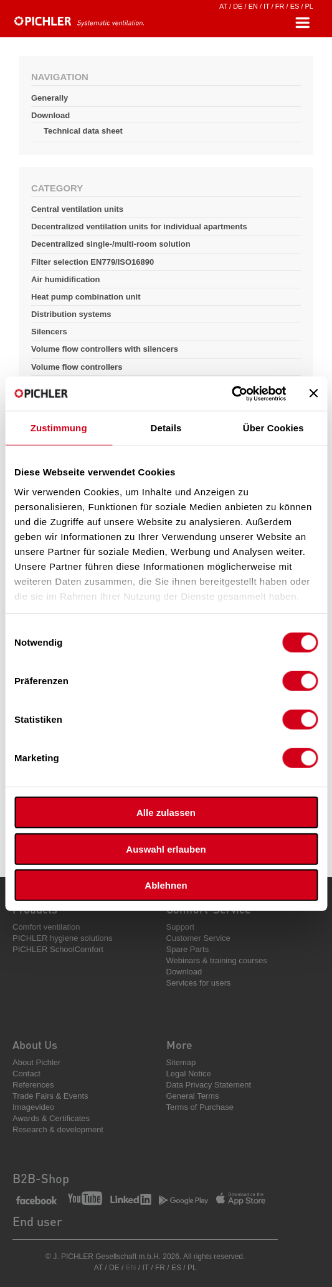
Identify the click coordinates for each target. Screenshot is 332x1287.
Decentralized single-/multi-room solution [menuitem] (111, 244)
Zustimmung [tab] (59, 428)
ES (295, 6)
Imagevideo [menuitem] (33, 1107)
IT (266, 6)
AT (223, 6)
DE (237, 6)
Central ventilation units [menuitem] (77, 209)
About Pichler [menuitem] (36, 1062)
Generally (49, 98)
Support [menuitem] (180, 927)
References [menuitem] (33, 1084)
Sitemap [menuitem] (181, 1062)
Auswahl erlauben (166, 848)
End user (37, 1221)
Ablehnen (166, 885)
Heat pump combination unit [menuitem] (86, 296)
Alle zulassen (166, 812)
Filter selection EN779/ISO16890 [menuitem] (92, 262)
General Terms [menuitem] (192, 1096)
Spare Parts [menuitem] (187, 949)
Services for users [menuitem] (198, 982)
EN (253, 6)
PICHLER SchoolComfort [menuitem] (57, 949)
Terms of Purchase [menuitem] (200, 1107)
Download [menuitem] (184, 971)
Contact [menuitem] (26, 1073)
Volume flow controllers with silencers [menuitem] (104, 349)
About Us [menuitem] (34, 1044)
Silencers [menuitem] (49, 331)
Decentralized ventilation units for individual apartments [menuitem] (139, 226)
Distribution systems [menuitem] (71, 314)
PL (309, 6)
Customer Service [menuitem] (198, 938)
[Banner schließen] (313, 393)
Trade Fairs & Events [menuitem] (50, 1096)
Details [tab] (166, 428)
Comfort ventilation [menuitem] (46, 927)
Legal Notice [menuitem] (188, 1073)
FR (280, 6)
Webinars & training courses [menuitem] (216, 960)
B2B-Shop (40, 1178)
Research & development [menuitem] (57, 1129)
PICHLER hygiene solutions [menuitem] (62, 938)
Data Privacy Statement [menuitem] (209, 1084)
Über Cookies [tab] (273, 428)
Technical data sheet (83, 130)
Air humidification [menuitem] (65, 279)
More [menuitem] (179, 1044)
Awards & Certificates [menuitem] (51, 1118)
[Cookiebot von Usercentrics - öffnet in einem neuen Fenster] (231, 393)
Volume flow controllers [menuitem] (76, 367)
